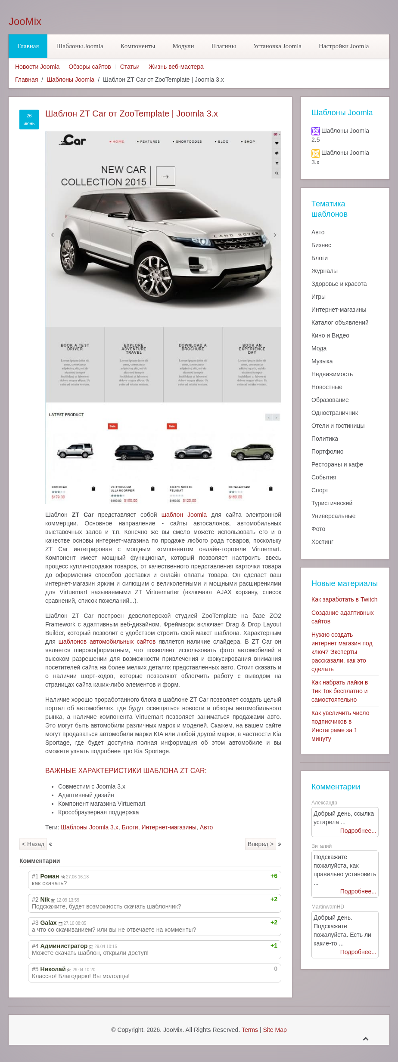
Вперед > (261, 844)
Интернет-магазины (168, 827)
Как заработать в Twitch (344, 599)
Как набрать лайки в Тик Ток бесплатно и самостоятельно (339, 691)
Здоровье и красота (339, 283)
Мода (318, 348)
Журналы (324, 270)
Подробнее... (358, 830)
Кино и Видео (330, 335)
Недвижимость (332, 374)
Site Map (274, 1029)
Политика (324, 438)
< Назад (33, 844)
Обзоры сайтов (89, 66)
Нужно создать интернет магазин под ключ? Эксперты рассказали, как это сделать (342, 651)
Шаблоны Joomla (79, 46)
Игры (318, 296)
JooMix (25, 21)
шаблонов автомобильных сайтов (107, 641)
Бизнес (321, 245)
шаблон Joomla (184, 514)
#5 (35, 969)
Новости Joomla (37, 66)
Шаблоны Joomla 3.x (89, 827)
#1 (35, 876)
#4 (35, 945)
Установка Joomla (277, 46)
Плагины (223, 46)
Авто (206, 827)
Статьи (130, 66)
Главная (28, 46)
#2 (35, 899)
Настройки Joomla (344, 46)
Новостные (326, 387)
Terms (250, 1029)
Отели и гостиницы (338, 425)
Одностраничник (334, 412)
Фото (318, 528)
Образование (330, 399)
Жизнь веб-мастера (176, 66)
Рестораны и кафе (337, 464)
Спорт (319, 490)
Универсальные (333, 516)
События (323, 477)
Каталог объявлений (340, 322)
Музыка (322, 361)
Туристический (331, 503)
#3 (35, 922)
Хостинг (322, 541)
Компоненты (138, 46)
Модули (183, 46)
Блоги (130, 827)
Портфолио (327, 451)
